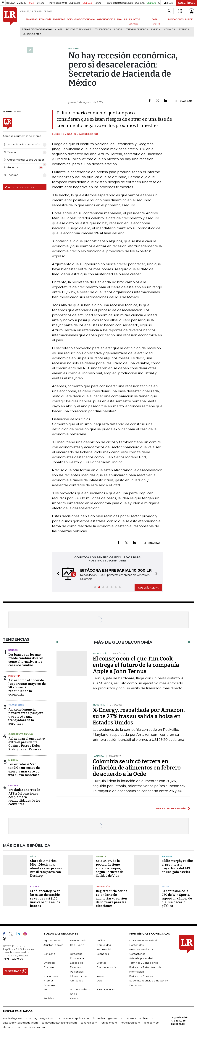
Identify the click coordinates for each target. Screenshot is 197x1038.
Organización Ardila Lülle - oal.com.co (179, 1020)
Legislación (103, 886)
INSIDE (189, 19)
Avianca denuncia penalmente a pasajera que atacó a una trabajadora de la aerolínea (25, 717)
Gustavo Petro (32, 34)
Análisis (101, 940)
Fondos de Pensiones (78, 29)
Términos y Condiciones (143, 962)
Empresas (49, 962)
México (34, 856)
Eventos (101, 962)
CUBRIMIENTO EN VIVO (20, 734)
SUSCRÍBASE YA (148, 587)
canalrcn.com (88, 1022)
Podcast (48, 989)
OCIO (70, 19)
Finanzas (48, 966)
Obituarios (76, 980)
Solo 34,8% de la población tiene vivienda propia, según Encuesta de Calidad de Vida (110, 868)
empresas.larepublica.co (74, 1017)
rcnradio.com (109, 1022)
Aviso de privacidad (141, 958)
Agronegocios (52, 940)
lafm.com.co (151, 1022)
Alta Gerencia (78, 940)
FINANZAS (32, 19)
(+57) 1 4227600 (13, 958)
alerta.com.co (11, 1026)
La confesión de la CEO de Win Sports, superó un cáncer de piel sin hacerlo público (177, 898)
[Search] (169, 11)
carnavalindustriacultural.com (59, 1022)
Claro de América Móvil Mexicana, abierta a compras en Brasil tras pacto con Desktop (46, 868)
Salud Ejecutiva (106, 989)
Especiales (76, 962)
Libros (118, 29)
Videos (74, 998)
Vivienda (101, 856)
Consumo (49, 953)
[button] (57, 574)
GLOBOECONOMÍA (84, 19)
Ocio (100, 980)
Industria (14, 676)
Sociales (167, 856)
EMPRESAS (59, 19)
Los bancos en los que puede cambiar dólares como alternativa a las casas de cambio (25, 660)
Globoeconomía (107, 966)
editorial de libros (136, 29)
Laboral (13, 785)
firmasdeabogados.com (107, 1017)
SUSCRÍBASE (186, 2)
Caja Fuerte (77, 944)
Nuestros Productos (141, 949)
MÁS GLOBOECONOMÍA (171, 808)
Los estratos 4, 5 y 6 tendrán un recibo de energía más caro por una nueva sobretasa (24, 769)
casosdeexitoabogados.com (20, 1022)
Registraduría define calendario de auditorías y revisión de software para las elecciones (111, 898)
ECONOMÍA (45, 19)
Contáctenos (137, 953)
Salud (165, 886)
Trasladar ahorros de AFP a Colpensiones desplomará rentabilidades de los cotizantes (24, 797)
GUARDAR (183, 100)
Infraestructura (78, 975)
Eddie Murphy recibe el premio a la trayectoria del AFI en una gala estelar (177, 866)
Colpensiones (103, 29)
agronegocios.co (44, 1017)
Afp (60, 29)
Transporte (16, 705)
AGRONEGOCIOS (105, 19)
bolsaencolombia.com (139, 1017)
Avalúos (184, 29)
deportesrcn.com (34, 1026)
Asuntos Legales (53, 944)
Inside (100, 975)
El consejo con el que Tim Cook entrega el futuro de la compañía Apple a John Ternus (136, 665)
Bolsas (34, 886)
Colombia (169, 29)
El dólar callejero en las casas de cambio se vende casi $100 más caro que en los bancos (45, 898)
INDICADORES (176, 19)
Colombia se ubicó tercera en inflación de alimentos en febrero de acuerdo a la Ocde (137, 767)
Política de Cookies (141, 975)
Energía (156, 29)
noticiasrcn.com (130, 1022)
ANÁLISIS (122, 19)
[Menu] (23, 19)
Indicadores (50, 975)
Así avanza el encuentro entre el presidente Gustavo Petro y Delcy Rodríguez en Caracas (26, 744)
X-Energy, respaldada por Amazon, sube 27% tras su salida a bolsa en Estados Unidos (139, 716)
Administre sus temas (19, 187)
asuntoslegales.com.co (17, 1017)
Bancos (13, 650)
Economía (103, 953)
